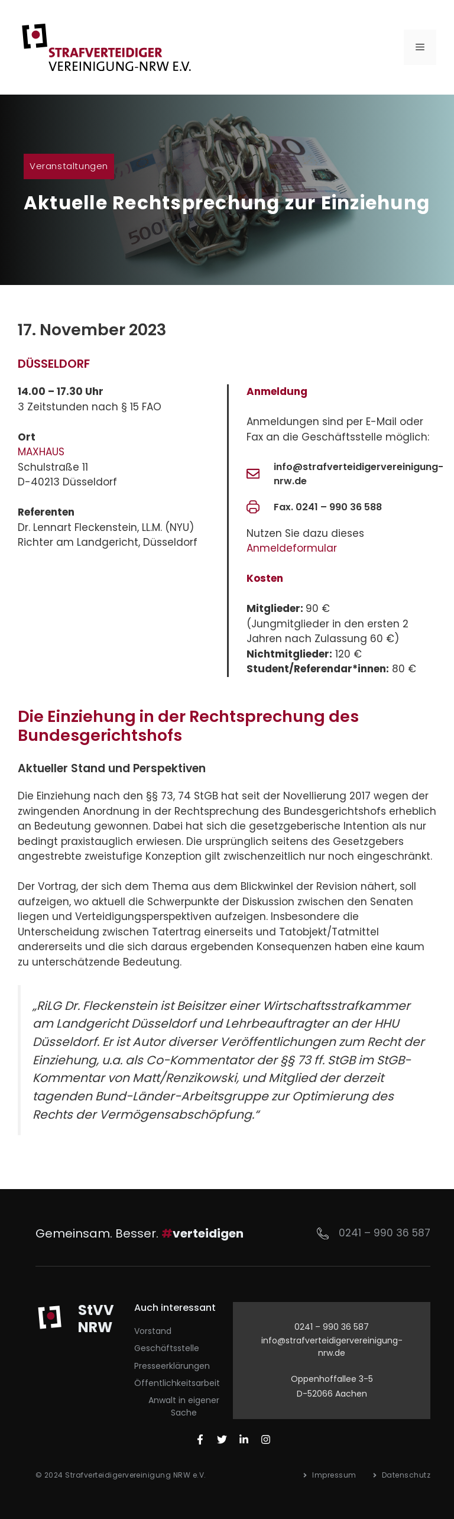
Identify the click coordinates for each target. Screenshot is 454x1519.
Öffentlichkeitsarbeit (177, 1383)
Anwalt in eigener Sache (183, 1406)
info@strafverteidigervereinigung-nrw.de (332, 1347)
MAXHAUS (41, 452)
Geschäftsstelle (166, 1348)
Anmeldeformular (292, 548)
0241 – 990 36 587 (384, 1233)
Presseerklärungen (172, 1366)
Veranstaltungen (69, 166)
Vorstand (152, 1331)
